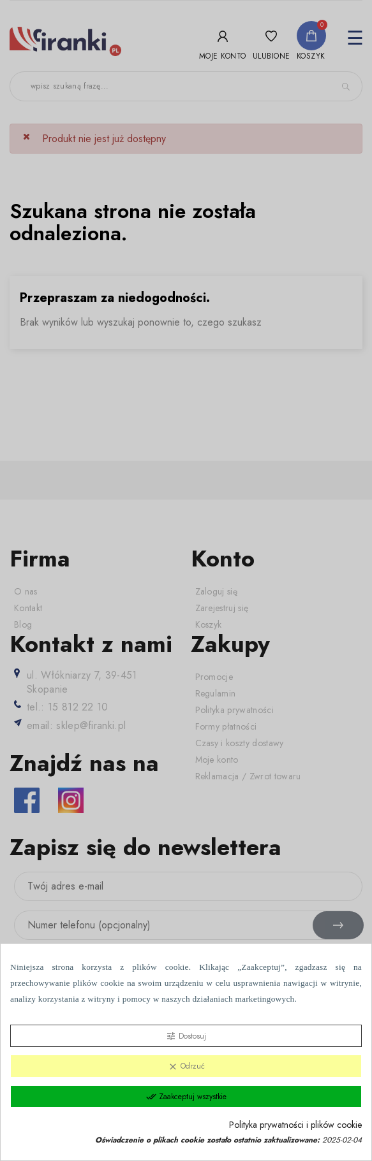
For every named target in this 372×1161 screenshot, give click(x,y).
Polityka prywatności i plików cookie (295, 1125)
